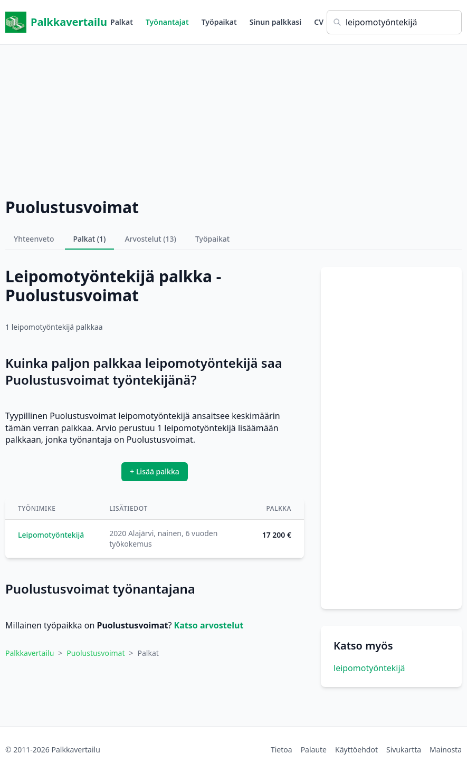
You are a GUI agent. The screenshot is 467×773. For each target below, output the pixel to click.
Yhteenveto (34, 239)
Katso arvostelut (209, 625)
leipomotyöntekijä (369, 668)
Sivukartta (403, 750)
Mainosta (446, 750)
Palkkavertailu (56, 22)
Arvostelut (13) (150, 239)
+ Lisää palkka (154, 471)
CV (318, 22)
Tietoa (281, 750)
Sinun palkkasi (276, 22)
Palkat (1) (89, 239)
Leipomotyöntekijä (51, 535)
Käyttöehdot (356, 750)
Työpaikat (219, 22)
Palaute (314, 750)
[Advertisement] (233, 119)
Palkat (121, 22)
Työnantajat (167, 22)
